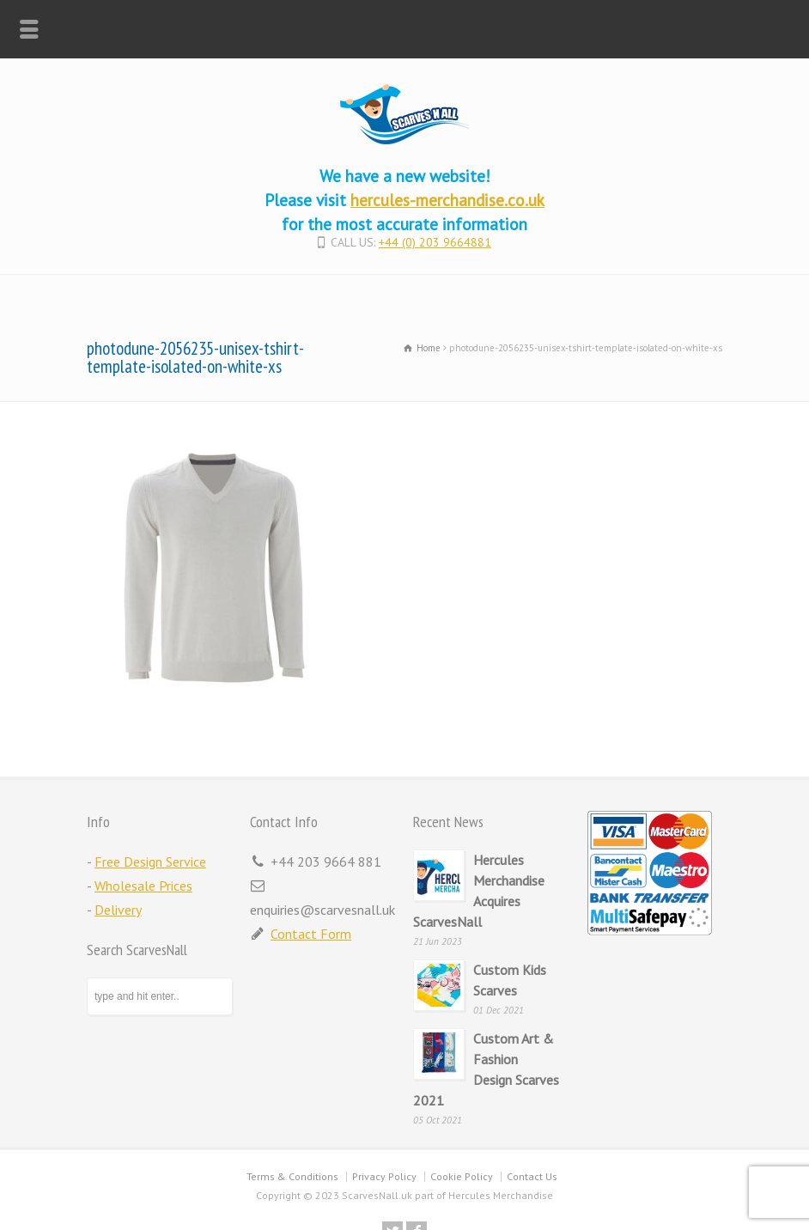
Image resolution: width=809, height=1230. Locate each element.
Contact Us (532, 1176)
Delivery (118, 909)
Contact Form (311, 933)
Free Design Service (150, 861)
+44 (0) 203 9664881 (435, 242)
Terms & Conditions (292, 1176)
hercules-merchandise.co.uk (447, 199)
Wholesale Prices (143, 885)
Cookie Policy (461, 1176)
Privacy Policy (384, 1176)
